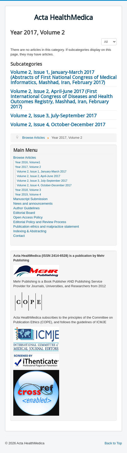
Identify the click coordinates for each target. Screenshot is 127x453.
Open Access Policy (28, 217)
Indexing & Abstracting (29, 231)
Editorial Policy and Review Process (39, 222)
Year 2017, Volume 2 (28, 166)
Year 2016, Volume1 (27, 162)
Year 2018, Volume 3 (28, 189)
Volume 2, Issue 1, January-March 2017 (41, 171)
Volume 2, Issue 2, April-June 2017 (38, 176)
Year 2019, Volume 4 (28, 194)
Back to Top (113, 443)
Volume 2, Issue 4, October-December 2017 (57, 124)
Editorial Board (24, 213)
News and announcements (33, 203)
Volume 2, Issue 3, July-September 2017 (53, 115)
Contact (19, 236)
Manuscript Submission (30, 199)
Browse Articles (24, 157)
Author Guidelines (26, 208)
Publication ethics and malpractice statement (46, 226)
